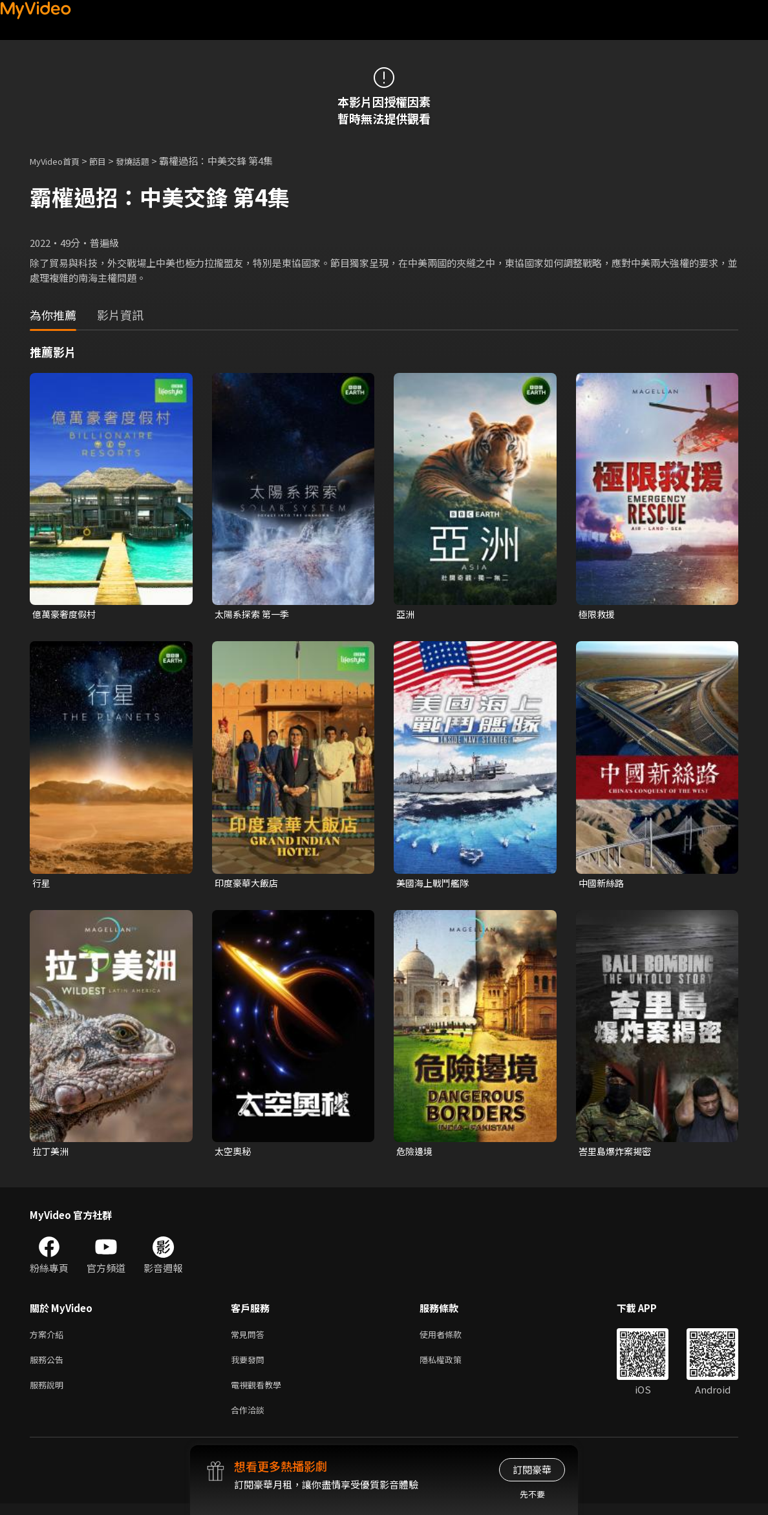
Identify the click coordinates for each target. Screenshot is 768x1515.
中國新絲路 (603, 884)
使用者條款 (451, 1339)
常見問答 (250, 1339)
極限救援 (598, 614)
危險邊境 (415, 1154)
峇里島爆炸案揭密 (617, 1154)
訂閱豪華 (532, 1469)
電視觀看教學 (260, 1393)
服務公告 (49, 1366)
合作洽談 (250, 1420)
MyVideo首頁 (59, 160)
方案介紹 (49, 1339)
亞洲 (406, 614)
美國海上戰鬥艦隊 (435, 884)
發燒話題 (146, 160)
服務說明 (49, 1393)
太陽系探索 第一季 (254, 614)
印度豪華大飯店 (249, 884)
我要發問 (250, 1366)
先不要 (532, 1494)
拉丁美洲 (51, 1154)
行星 (42, 884)
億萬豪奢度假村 (66, 614)
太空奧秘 (234, 1154)
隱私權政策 (451, 1366)
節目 (108, 160)
